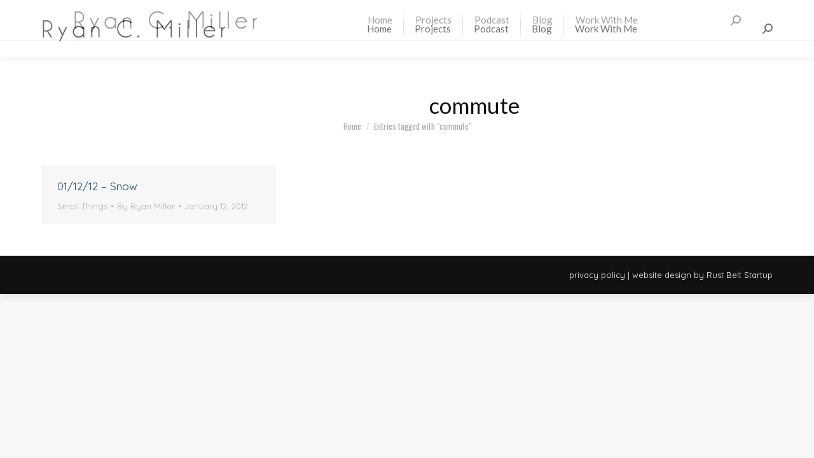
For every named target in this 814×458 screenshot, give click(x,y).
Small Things (82, 206)
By (146, 206)
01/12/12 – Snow (97, 186)
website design (661, 275)
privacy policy (597, 275)
